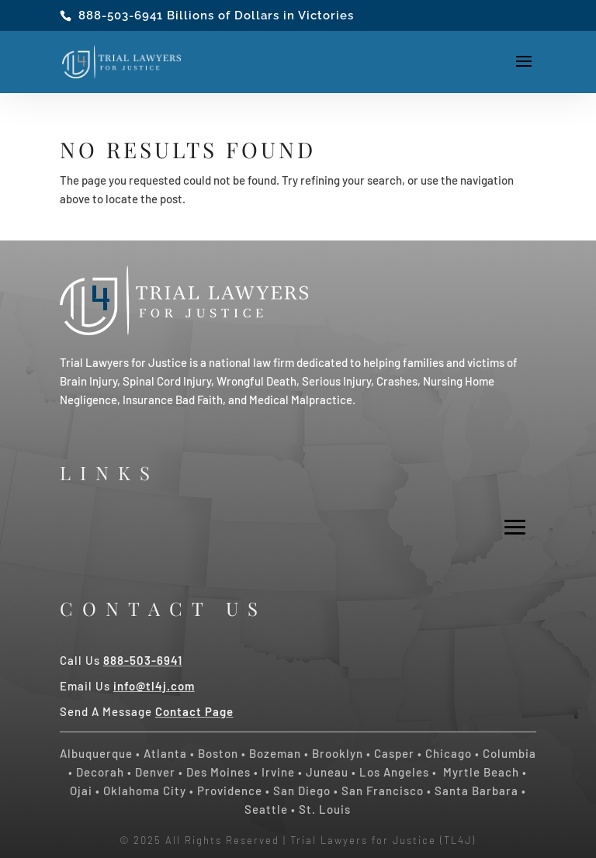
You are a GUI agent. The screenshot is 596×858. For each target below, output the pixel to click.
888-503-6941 (120, 15)
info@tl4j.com (154, 686)
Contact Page (194, 711)
